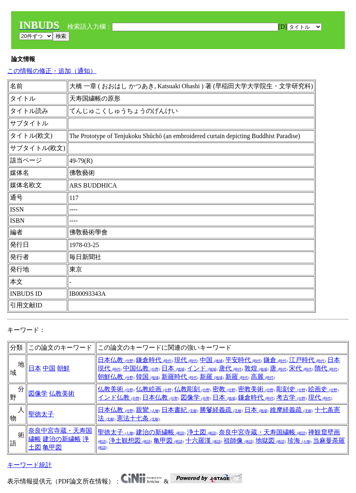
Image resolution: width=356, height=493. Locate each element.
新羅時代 (179, 376)
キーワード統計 (29, 464)
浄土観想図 (130, 440)
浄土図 (202, 432)
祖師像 (239, 440)
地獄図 (271, 440)
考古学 (291, 397)
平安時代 (243, 359)
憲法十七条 (138, 418)
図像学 (37, 393)
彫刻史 (291, 389)
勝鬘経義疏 (221, 409)
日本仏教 (116, 359)
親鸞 (148, 409)
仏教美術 (62, 393)
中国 (49, 368)
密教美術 (256, 389)
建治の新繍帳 (62, 439)
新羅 (212, 376)
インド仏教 (119, 397)
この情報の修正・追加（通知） (51, 70)
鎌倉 (275, 359)
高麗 (263, 376)
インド (202, 368)
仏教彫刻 (192, 389)
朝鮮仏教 (116, 376)
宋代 (301, 368)
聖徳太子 (41, 414)
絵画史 (323, 389)
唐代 (231, 368)
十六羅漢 (203, 440)
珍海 (299, 440)
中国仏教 (141, 368)
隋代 (326, 368)
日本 (34, 368)
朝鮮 (63, 368)
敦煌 (256, 368)
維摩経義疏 (291, 409)
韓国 (148, 376)
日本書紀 (179, 409)
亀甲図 (52, 447)
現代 (186, 359)
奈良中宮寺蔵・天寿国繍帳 (263, 432)
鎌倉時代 (154, 359)
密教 (224, 389)
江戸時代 (307, 359)
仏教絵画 (154, 389)
